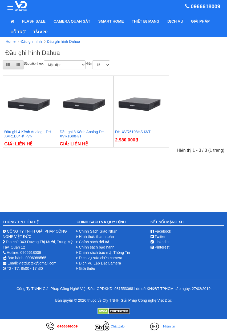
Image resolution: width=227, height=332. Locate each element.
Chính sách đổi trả (94, 242)
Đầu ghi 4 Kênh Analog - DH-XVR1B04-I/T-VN (28, 134)
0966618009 (205, 6)
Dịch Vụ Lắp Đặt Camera (100, 263)
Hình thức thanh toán (96, 236)
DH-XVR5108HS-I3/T (133, 132)
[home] (12, 21)
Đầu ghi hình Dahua (63, 41)
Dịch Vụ (175, 21)
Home (10, 41)
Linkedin (160, 242)
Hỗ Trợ (18, 32)
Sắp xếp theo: (34, 63)
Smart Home (111, 21)
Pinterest (160, 247)
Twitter (158, 236)
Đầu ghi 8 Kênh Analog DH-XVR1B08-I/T (83, 134)
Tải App (40, 32)
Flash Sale (34, 21)
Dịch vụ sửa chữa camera (100, 258)
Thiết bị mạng (145, 21)
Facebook (161, 231)
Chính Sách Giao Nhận (98, 231)
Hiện (89, 63)
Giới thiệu (87, 268)
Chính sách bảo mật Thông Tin (104, 252)
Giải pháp (200, 21)
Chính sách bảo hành (96, 247)
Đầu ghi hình (31, 41)
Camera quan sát (72, 21)
